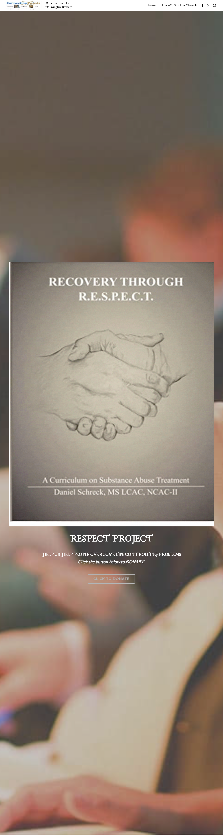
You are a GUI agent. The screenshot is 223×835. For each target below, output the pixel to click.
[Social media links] (203, 5)
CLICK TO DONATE (111, 579)
